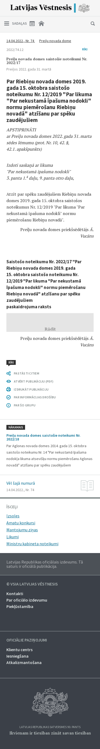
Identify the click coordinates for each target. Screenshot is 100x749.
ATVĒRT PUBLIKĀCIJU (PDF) (33, 381)
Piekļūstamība (19, 606)
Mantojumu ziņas (22, 529)
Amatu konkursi (20, 522)
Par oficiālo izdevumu (26, 600)
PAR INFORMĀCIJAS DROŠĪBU (35, 397)
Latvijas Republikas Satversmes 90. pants (50, 727)
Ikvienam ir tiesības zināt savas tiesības (50, 733)
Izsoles (12, 515)
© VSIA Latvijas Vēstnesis (32, 584)
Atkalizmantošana (24, 662)
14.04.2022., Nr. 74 (20, 40)
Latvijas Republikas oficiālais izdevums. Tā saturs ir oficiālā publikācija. (44, 564)
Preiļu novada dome (55, 40)
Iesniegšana (17, 656)
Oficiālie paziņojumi (26, 640)
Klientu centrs (19, 649)
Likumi (12, 536)
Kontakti (14, 593)
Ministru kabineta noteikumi (32, 543)
